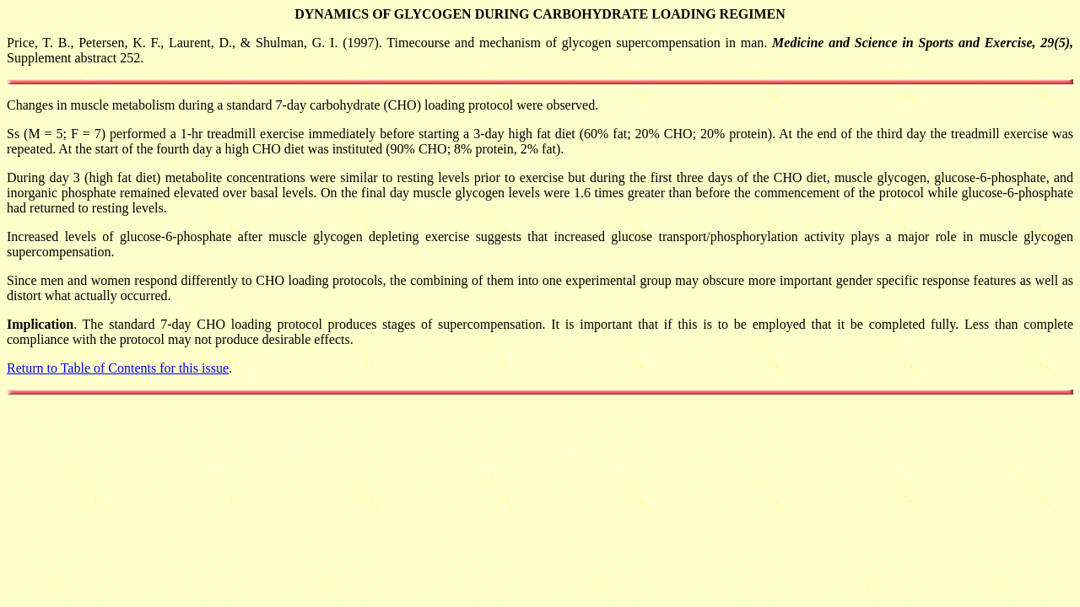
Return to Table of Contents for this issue (118, 368)
